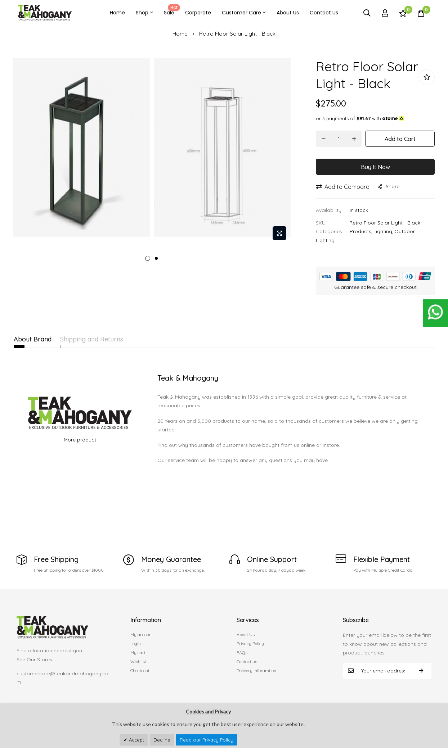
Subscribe (421, 671)
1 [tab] (147, 258)
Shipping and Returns (108, 339)
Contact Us (324, 12)
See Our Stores (34, 659)
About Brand (32, 339)
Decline (161, 740)
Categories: (329, 231)
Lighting (382, 231)
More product (80, 439)
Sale (171, 10)
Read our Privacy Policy (206, 740)
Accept (135, 740)
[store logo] (45, 13)
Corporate (198, 12)
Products (360, 231)
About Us (288, 12)
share (388, 186)
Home (117, 12)
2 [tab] (156, 258)
